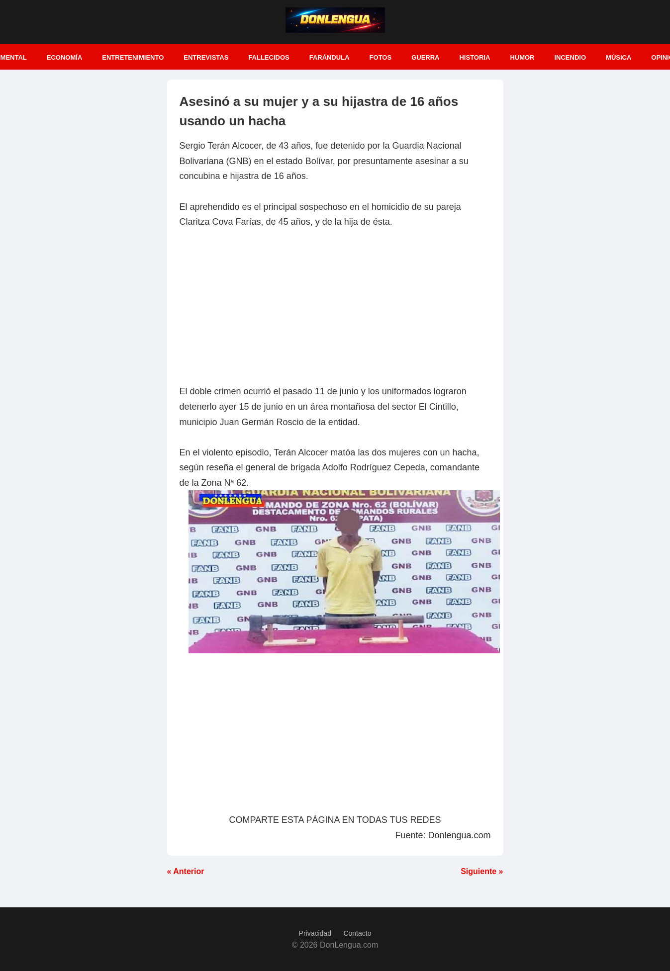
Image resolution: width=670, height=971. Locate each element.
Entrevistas (206, 57)
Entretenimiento (133, 57)
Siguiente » (482, 871)
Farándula (329, 57)
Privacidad (315, 933)
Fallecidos (268, 57)
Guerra (425, 57)
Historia (474, 57)
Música (618, 57)
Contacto (357, 933)
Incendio (570, 57)
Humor (522, 57)
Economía (65, 57)
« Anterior (185, 871)
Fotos (381, 57)
